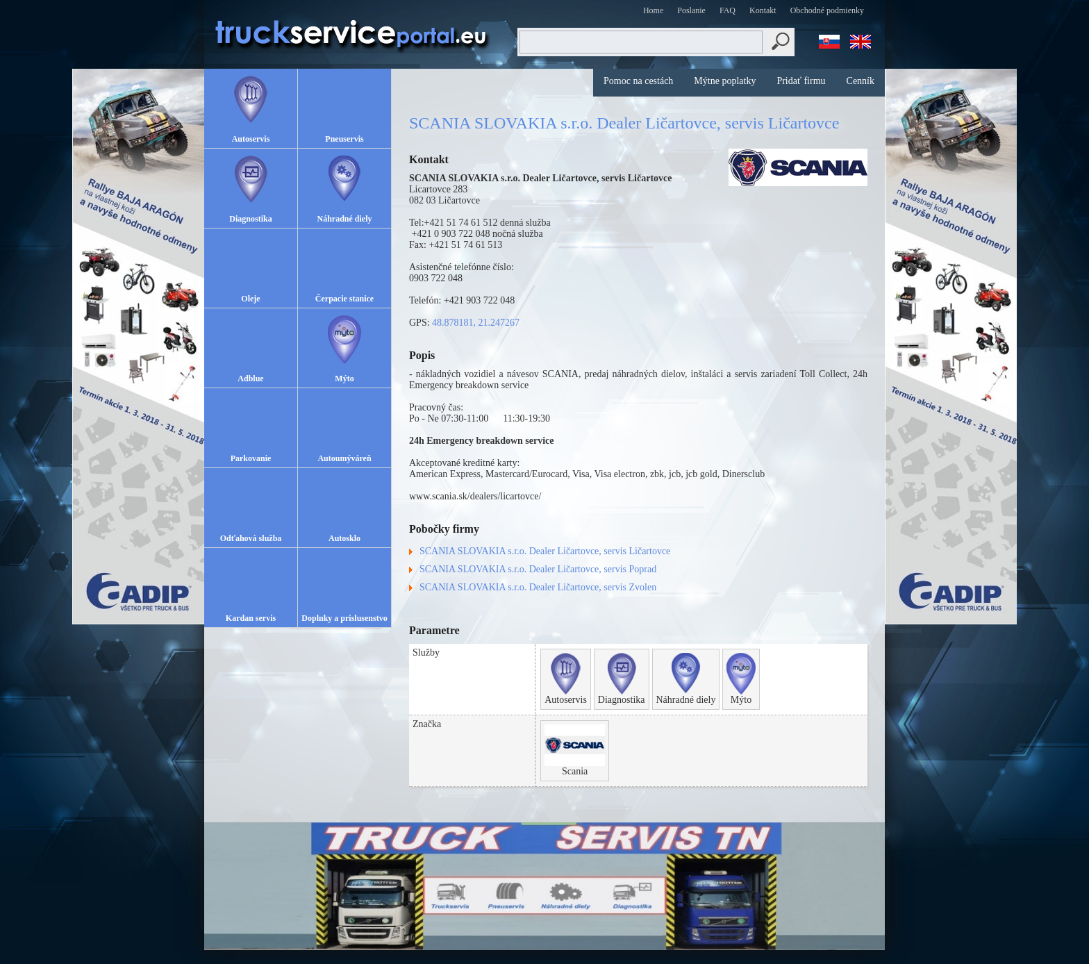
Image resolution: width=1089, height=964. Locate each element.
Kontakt (762, 10)
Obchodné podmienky (827, 10)
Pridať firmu (800, 81)
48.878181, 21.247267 (475, 322)
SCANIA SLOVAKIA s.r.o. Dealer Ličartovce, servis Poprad (537, 569)
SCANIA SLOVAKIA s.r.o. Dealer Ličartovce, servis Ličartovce (544, 551)
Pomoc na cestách (638, 81)
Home (653, 10)
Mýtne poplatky (725, 81)
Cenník (860, 81)
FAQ (727, 10)
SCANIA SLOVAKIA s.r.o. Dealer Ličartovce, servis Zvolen (537, 587)
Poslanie (691, 10)
